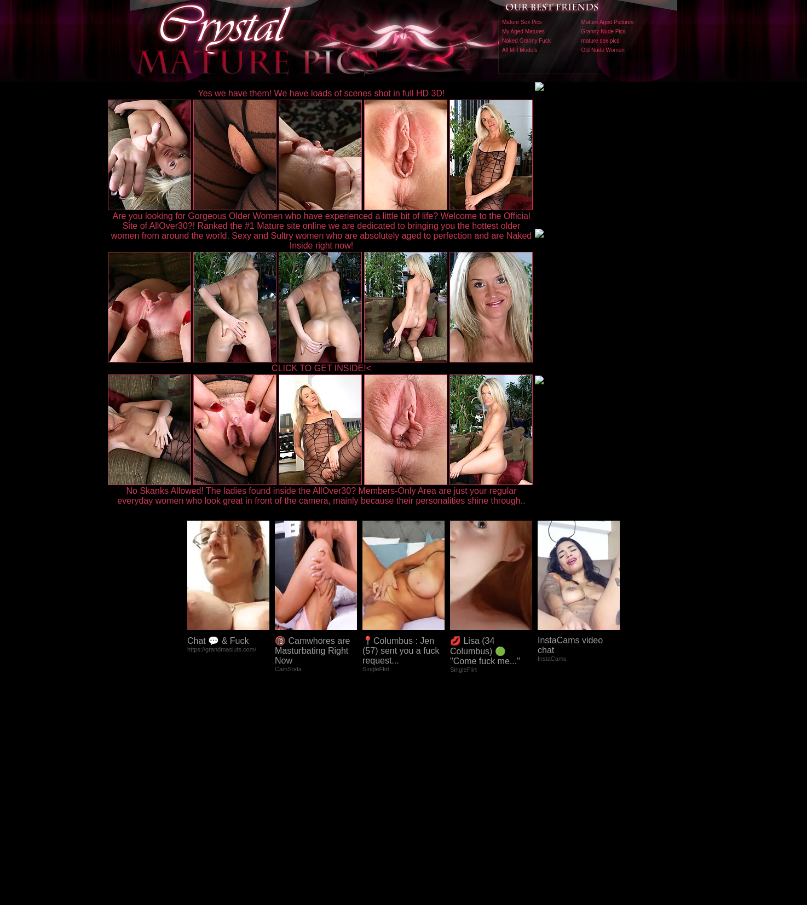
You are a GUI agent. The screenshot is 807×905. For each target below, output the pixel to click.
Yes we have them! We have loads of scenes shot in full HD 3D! (321, 93)
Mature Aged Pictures (607, 22)
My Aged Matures (523, 31)
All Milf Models (519, 50)
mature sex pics (600, 41)
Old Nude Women (603, 50)
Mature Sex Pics (522, 22)
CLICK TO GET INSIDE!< (321, 368)
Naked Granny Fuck (526, 41)
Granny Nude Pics (603, 31)
